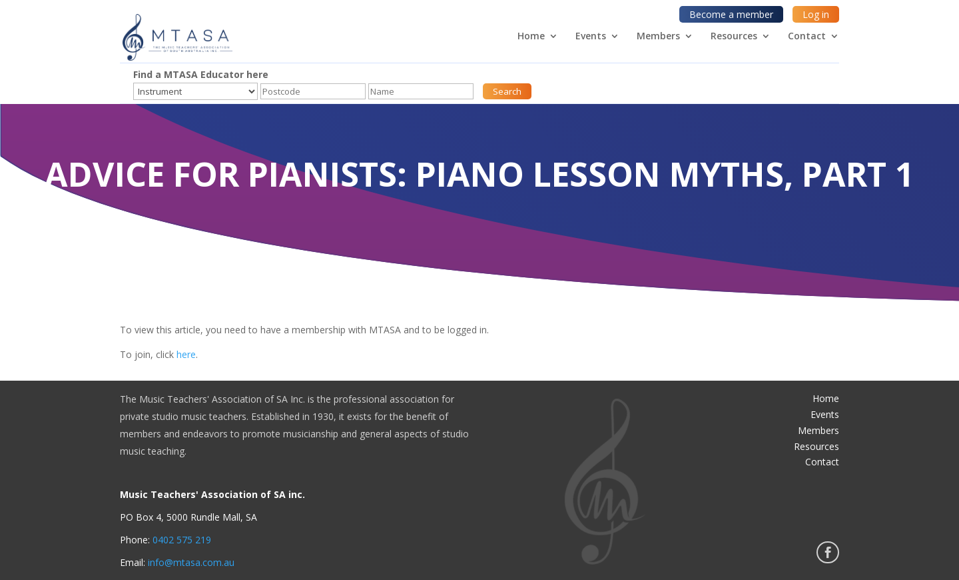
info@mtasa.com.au (191, 562)
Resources (734, 36)
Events (590, 36)
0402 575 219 (182, 539)
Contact (807, 36)
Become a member (731, 14)
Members (658, 36)
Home (531, 36)
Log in (815, 14)
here (186, 354)
